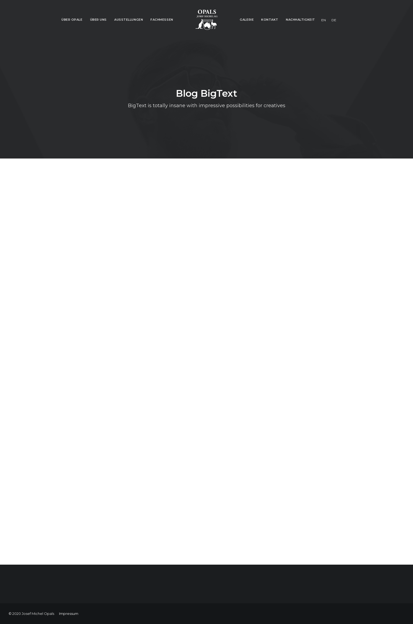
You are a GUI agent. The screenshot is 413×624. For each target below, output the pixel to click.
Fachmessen (161, 19)
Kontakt (269, 19)
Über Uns (98, 19)
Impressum (68, 613)
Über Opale (72, 19)
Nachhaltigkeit (300, 19)
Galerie (247, 19)
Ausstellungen (128, 19)
